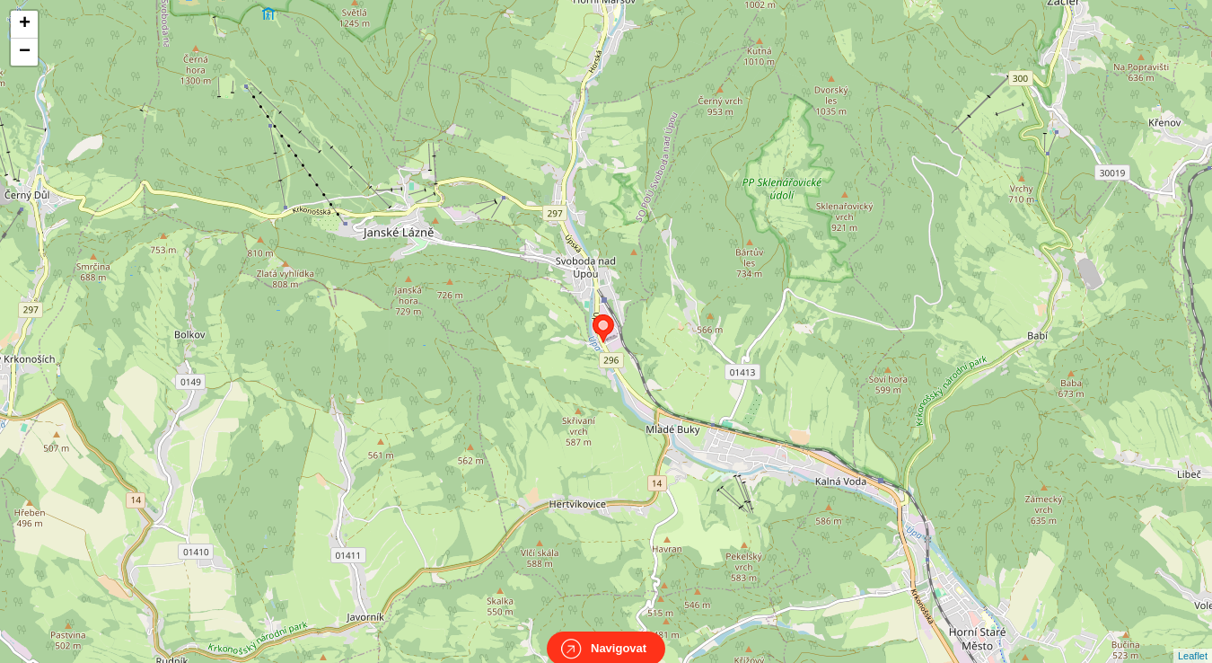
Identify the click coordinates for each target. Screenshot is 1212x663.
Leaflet (1193, 639)
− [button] (25, 52)
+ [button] (25, 24)
